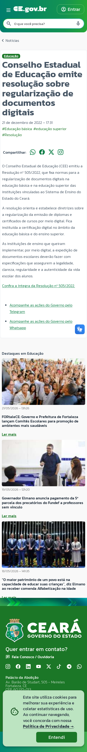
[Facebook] (18, 667)
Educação (11, 56)
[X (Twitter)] (48, 667)
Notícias (9, 40)
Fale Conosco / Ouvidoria (33, 657)
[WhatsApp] (79, 667)
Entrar (70, 9)
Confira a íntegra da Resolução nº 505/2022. (38, 285)
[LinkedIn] (28, 667)
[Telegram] (69, 667)
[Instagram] (8, 667)
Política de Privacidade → (48, 726)
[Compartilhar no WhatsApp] (32, 152)
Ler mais (9, 434)
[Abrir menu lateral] (8, 9)
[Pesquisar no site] (43, 23)
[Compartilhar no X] (51, 152)
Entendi (56, 737)
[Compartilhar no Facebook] (42, 152)
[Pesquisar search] (8, 23)
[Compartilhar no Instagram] (60, 152)
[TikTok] (59, 667)
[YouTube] (38, 667)
